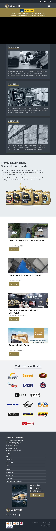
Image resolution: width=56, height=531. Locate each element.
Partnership (9, 462)
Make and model (41, 15)
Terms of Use (10, 472)
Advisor (8, 456)
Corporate (9, 459)
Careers (8, 469)
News (7, 465)
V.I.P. (49, 1)
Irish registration (31, 15)
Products (8, 453)
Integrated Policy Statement (14, 481)
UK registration (21, 15)
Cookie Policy (9, 475)
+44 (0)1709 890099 (12, 448)
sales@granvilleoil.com (15, 450)
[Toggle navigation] (49, 6)
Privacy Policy (10, 478)
